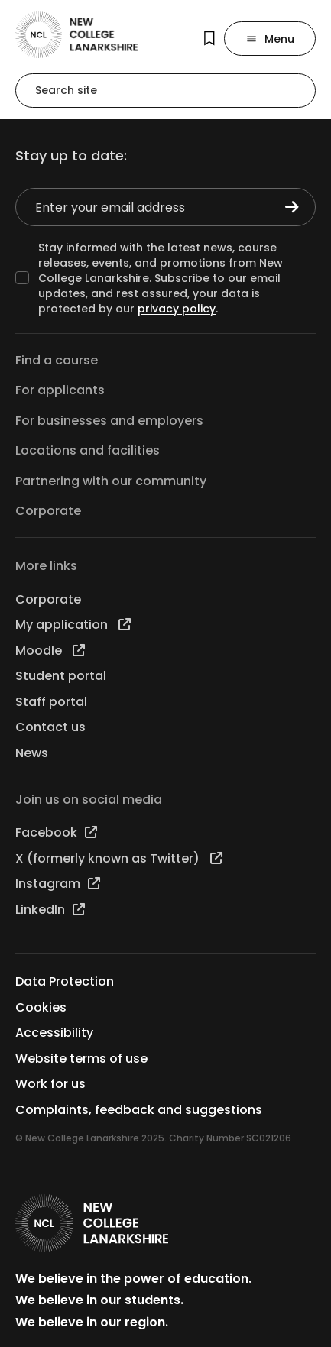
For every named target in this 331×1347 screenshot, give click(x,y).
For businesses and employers (109, 420)
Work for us (50, 1084)
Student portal (60, 676)
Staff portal (51, 702)
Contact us (50, 727)
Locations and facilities (87, 450)
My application (73, 624)
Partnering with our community (110, 481)
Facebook (56, 832)
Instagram (57, 883)
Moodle (50, 650)
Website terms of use (81, 1058)
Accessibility (54, 1032)
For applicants (60, 390)
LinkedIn (50, 909)
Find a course (56, 360)
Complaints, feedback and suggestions (138, 1110)
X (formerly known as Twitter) (118, 858)
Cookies (41, 1007)
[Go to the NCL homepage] (76, 34)
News (31, 753)
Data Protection (64, 981)
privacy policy (177, 308)
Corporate (48, 511)
